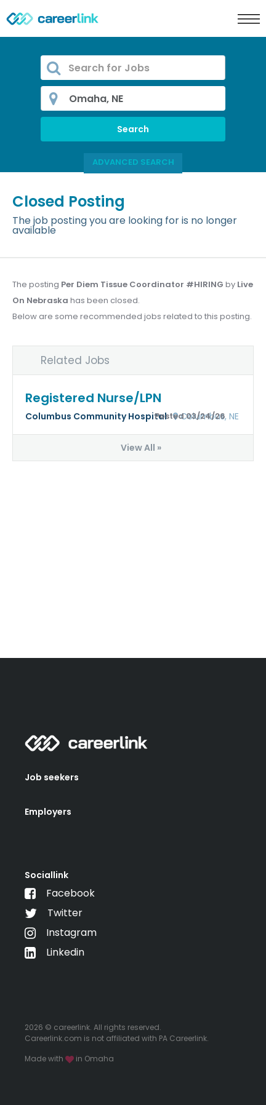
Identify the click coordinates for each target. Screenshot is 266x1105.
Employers (48, 812)
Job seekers (52, 777)
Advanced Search (133, 162)
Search (133, 129)
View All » (141, 448)
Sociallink (46, 875)
